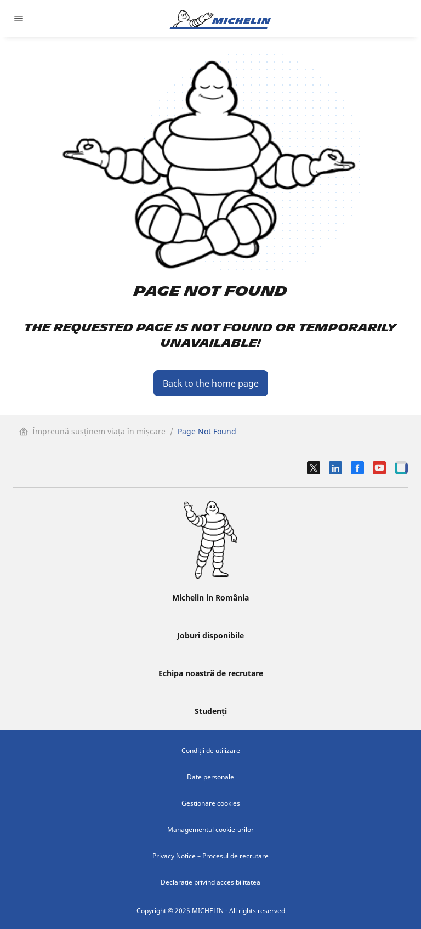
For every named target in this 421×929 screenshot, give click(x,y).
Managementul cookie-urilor (210, 829)
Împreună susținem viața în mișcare (92, 431)
